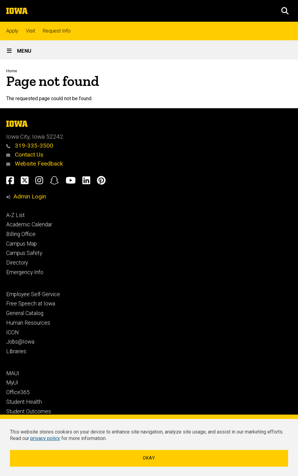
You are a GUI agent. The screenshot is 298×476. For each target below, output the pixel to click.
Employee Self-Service (33, 294)
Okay (149, 458)
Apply (12, 31)
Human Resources (28, 323)
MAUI (12, 373)
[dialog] (149, 445)
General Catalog (24, 313)
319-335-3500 (29, 145)
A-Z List (15, 215)
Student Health (24, 402)
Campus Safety (24, 253)
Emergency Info (24, 272)
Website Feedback (34, 163)
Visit (30, 31)
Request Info (57, 31)
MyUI (12, 383)
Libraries (16, 351)
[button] (285, 11)
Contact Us (24, 154)
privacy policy (45, 438)
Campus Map (21, 244)
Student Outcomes (28, 411)
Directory (17, 263)
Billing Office (21, 234)
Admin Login (29, 196)
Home (11, 71)
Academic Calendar (29, 224)
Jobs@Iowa (20, 342)
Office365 (18, 392)
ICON (12, 332)
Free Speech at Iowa (30, 303)
